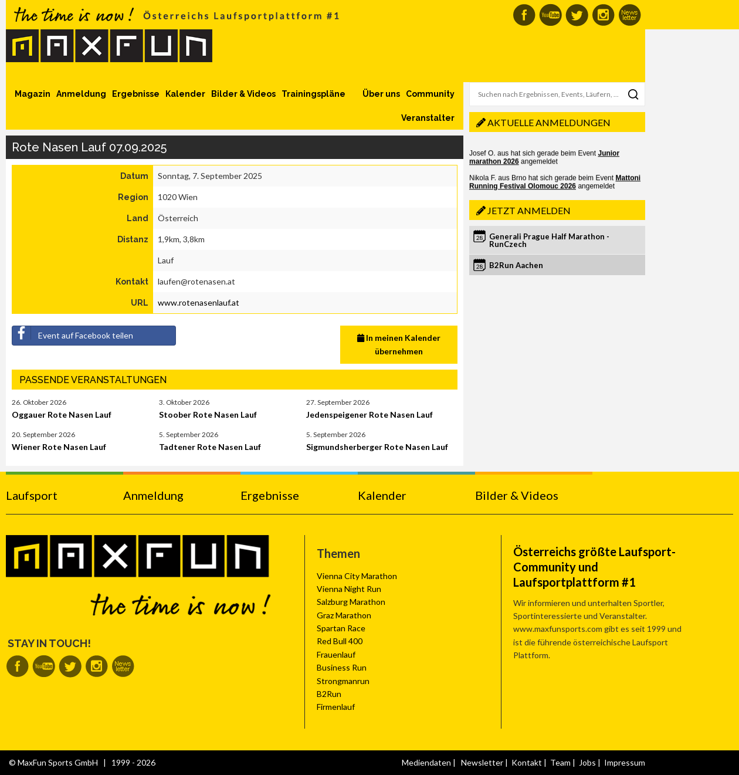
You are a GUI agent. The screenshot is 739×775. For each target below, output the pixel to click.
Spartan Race (341, 628)
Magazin (32, 94)
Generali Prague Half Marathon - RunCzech (549, 240)
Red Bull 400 (339, 641)
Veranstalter (428, 118)
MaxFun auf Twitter (576, 15)
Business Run (342, 667)
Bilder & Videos (243, 94)
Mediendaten (426, 762)
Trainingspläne (313, 94)
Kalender (185, 94)
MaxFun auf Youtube (550, 15)
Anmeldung (81, 94)
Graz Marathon (344, 615)
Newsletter (482, 762)
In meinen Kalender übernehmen (398, 344)
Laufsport (31, 495)
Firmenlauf (336, 707)
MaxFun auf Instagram (603, 15)
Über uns (381, 94)
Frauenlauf (336, 654)
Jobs (587, 762)
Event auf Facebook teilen (72, 333)
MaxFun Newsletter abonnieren (629, 15)
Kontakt (526, 762)
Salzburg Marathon (351, 602)
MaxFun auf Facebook (524, 15)
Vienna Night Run (349, 589)
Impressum (624, 762)
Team (560, 762)
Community (430, 94)
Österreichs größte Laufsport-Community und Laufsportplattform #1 (594, 566)
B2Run (329, 694)
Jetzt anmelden (529, 210)
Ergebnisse (136, 94)
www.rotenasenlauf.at (198, 302)
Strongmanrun (343, 681)
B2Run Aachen (516, 265)
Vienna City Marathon (357, 576)
